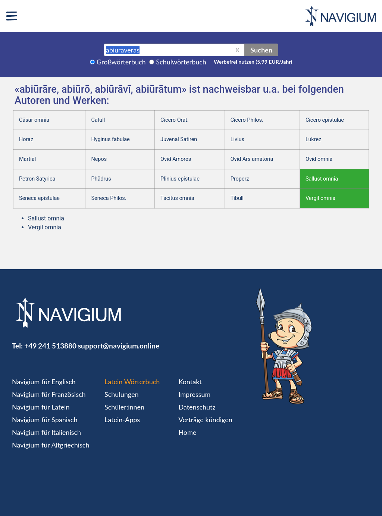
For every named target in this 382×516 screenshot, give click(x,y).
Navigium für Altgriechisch (50, 445)
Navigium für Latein (40, 407)
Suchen (261, 50)
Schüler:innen (124, 407)
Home (187, 432)
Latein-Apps (122, 419)
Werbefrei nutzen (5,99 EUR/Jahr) (253, 61)
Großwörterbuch (121, 61)
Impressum (194, 394)
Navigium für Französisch (49, 394)
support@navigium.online (118, 345)
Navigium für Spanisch (45, 419)
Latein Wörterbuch (132, 382)
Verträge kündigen (205, 419)
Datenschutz (196, 407)
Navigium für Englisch (44, 382)
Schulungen (121, 394)
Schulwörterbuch (181, 61)
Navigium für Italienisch (46, 432)
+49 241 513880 (50, 345)
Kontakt (189, 382)
